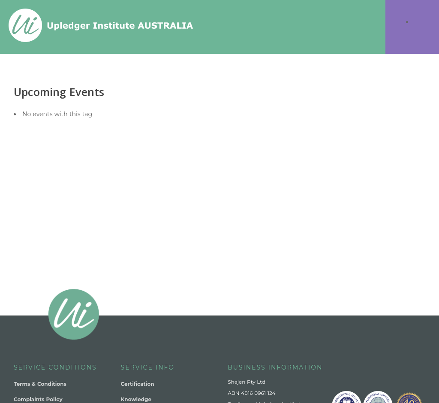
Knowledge (136, 399)
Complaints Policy (38, 399)
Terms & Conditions (40, 384)
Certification (137, 384)
